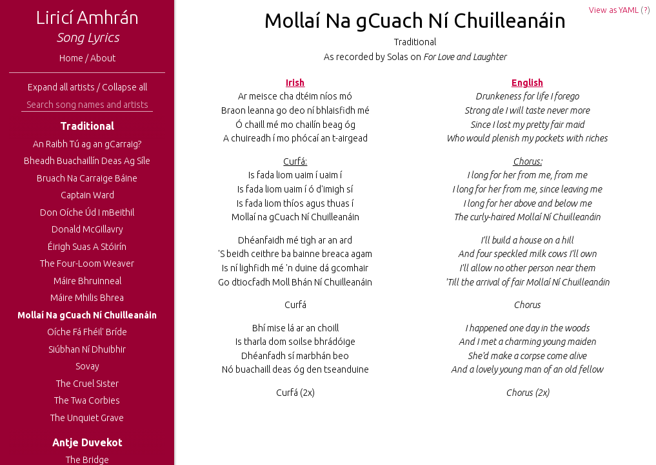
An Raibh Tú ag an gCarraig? (87, 144)
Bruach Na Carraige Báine (87, 178)
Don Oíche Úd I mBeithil (87, 212)
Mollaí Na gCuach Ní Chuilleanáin (87, 315)
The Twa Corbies (87, 400)
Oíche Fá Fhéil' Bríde (87, 332)
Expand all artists (61, 87)
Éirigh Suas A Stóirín (87, 247)
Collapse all (124, 87)
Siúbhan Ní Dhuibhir (87, 349)
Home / (74, 58)
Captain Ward (87, 195)
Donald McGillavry (87, 229)
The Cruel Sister (87, 383)
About (102, 58)
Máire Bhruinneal (87, 281)
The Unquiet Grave (87, 418)
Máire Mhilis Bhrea (87, 298)
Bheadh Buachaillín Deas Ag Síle (87, 161)
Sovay (87, 366)
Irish (295, 83)
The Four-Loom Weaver (87, 263)
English (527, 83)
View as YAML (614, 10)
